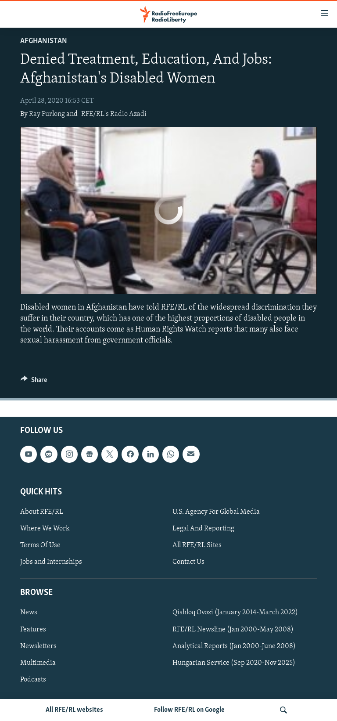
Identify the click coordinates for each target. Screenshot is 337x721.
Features (33, 629)
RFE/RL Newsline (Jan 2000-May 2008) (233, 629)
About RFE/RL (41, 512)
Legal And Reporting (203, 528)
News (28, 612)
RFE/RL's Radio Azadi (114, 114)
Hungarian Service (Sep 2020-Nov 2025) (233, 663)
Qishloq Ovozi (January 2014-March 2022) (235, 612)
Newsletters (38, 646)
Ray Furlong (47, 114)
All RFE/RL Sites (197, 545)
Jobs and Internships (51, 562)
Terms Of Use (40, 545)
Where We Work (45, 528)
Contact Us (188, 562)
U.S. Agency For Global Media (216, 512)
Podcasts (33, 679)
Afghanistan (43, 41)
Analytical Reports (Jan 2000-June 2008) (234, 646)
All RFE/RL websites (74, 710)
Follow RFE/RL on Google (189, 710)
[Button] (34, 382)
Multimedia (38, 663)
